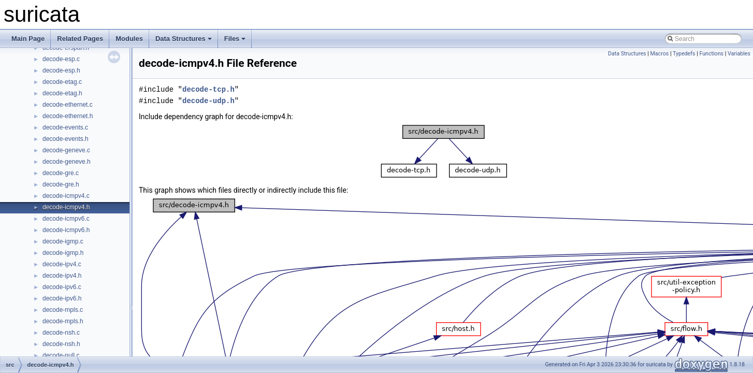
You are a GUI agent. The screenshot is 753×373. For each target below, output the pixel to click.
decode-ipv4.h (61, 275)
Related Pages (80, 38)
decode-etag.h (62, 93)
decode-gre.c (60, 173)
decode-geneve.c (66, 150)
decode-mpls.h (62, 321)
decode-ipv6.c (61, 287)
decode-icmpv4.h (66, 207)
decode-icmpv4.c (66, 195)
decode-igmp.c (62, 241)
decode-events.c (65, 127)
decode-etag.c (62, 81)
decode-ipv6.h (61, 298)
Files (235, 38)
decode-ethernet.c (67, 104)
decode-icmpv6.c (66, 218)
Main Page (28, 38)
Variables (739, 53)
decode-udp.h (208, 101)
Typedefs (684, 53)
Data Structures (183, 38)
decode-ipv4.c (61, 264)
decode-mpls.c (62, 309)
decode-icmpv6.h (66, 230)
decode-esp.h (61, 70)
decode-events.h (65, 138)
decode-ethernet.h (67, 116)
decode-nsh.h (61, 344)
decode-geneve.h (66, 161)
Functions (711, 53)
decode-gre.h (60, 184)
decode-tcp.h (208, 89)
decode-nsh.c (61, 332)
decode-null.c (60, 355)
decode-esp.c (61, 59)
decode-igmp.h (62, 252)
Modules (129, 38)
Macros (659, 53)
